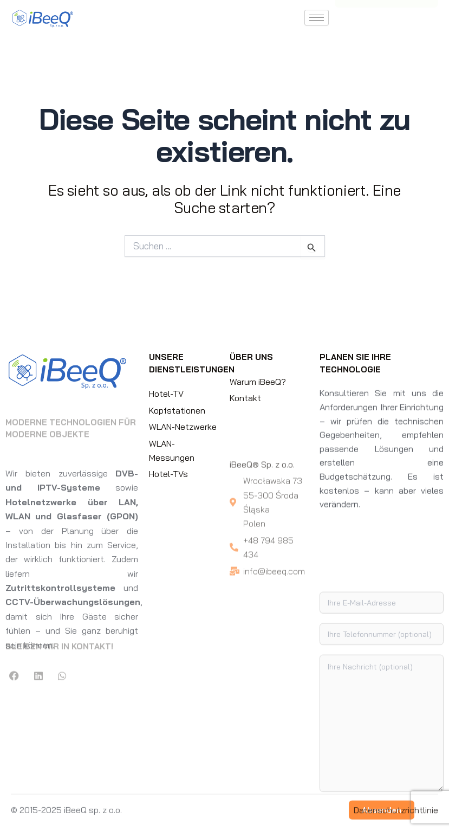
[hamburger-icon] (316, 17)
